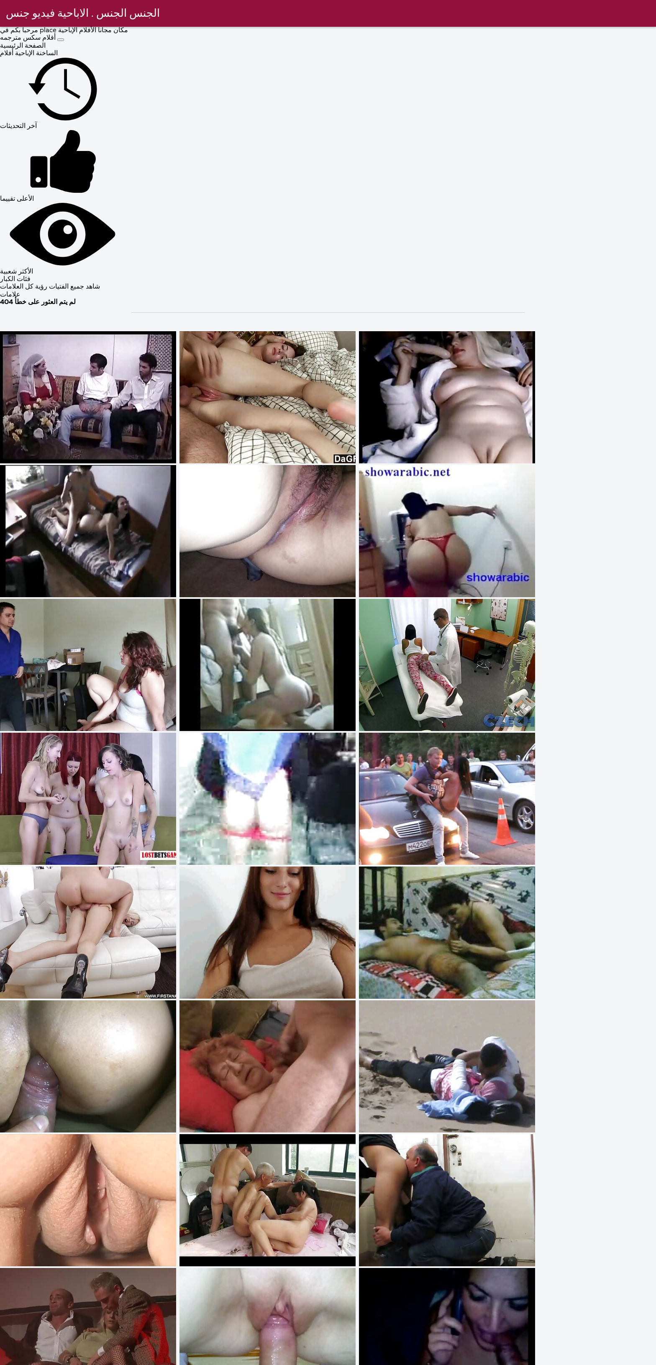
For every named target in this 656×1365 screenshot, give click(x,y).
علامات (10, 294)
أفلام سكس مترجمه (28, 38)
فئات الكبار (15, 279)
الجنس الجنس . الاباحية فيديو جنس (84, 13)
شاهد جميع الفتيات (73, 287)
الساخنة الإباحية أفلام (29, 53)
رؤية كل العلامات (23, 287)
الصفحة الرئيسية (23, 46)
